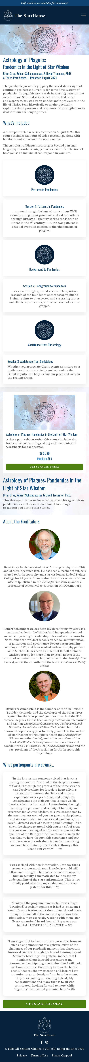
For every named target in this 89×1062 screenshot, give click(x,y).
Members (42, 459)
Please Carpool (62, 1055)
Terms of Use (39, 1055)
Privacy (22, 1055)
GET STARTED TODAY (44, 466)
